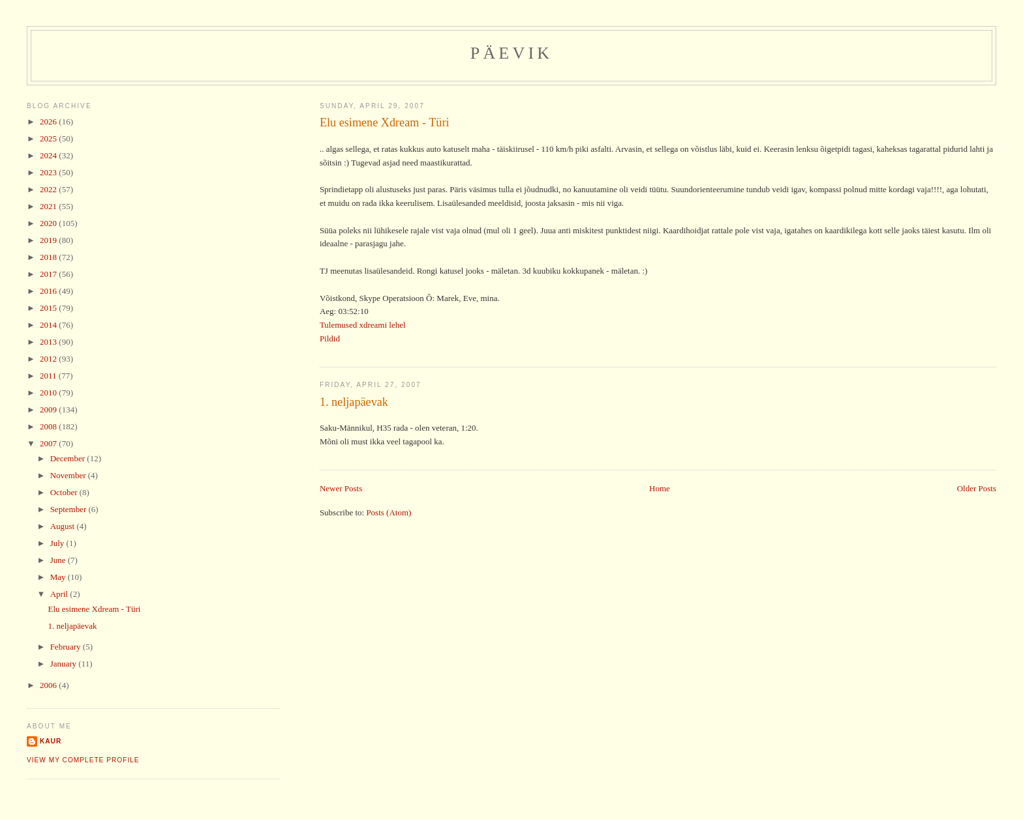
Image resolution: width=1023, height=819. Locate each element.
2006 (49, 685)
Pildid (330, 338)
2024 (49, 155)
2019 (49, 240)
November (69, 475)
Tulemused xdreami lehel (363, 325)
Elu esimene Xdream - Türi (385, 122)
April (60, 594)
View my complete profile (83, 760)
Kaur (50, 741)
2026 (49, 121)
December (68, 458)
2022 (49, 189)
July (58, 543)
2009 (49, 409)
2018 (49, 257)
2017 (49, 274)
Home (659, 488)
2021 (49, 206)
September (69, 509)
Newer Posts (341, 488)
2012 (49, 359)
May (59, 577)
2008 (49, 426)
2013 (49, 342)
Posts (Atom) (388, 512)
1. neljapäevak (354, 402)
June (59, 560)
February (66, 647)
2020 (49, 223)
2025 (49, 138)
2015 (49, 308)
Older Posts (976, 488)
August (63, 526)
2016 (49, 291)
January (64, 663)
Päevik (511, 53)
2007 (49, 443)
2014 (49, 325)
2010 (49, 392)
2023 (49, 172)
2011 (49, 376)
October (65, 492)
